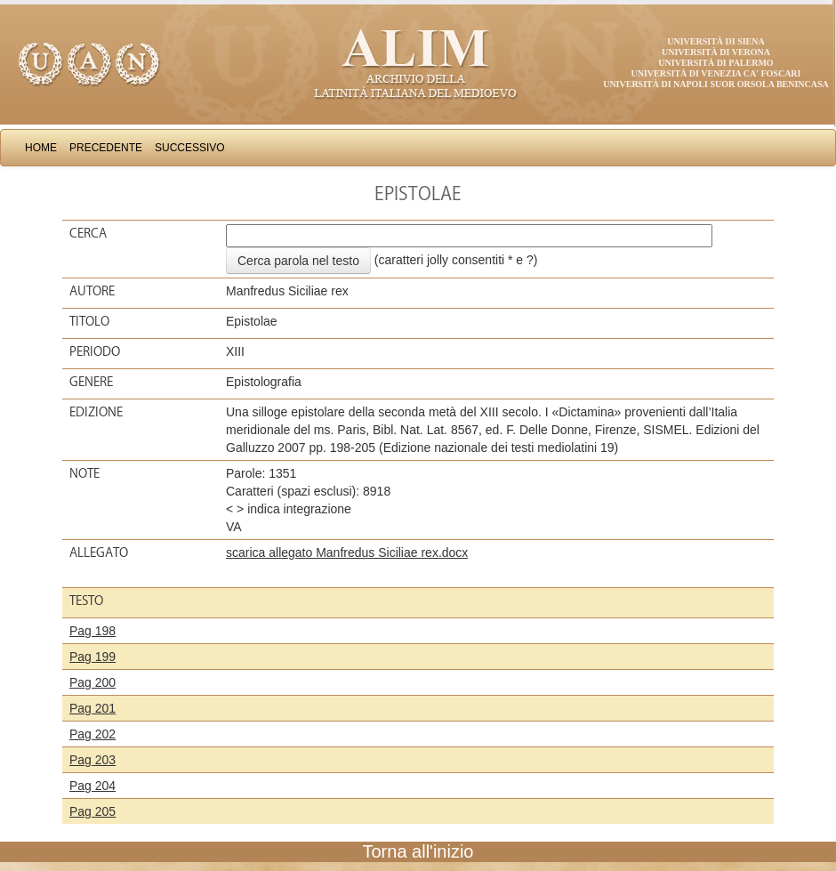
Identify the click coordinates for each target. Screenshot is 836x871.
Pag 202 (92, 734)
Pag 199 (92, 656)
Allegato (98, 552)
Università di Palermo (715, 63)
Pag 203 (92, 760)
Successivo (190, 147)
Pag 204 (92, 785)
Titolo (89, 321)
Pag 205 (92, 811)
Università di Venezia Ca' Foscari (716, 73)
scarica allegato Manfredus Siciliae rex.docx (347, 552)
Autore (92, 291)
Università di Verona (716, 52)
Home (41, 147)
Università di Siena (715, 41)
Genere (91, 381)
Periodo (94, 351)
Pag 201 (92, 708)
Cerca (88, 233)
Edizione (96, 412)
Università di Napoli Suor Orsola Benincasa (716, 84)
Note (84, 473)
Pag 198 (92, 631)
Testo (86, 600)
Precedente (105, 147)
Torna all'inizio (418, 851)
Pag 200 (92, 682)
